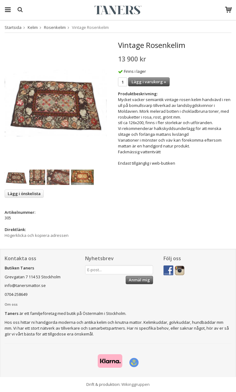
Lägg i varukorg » (149, 81)
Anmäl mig (139, 280)
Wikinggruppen (135, 384)
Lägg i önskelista (24, 193)
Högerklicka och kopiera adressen (37, 235)
